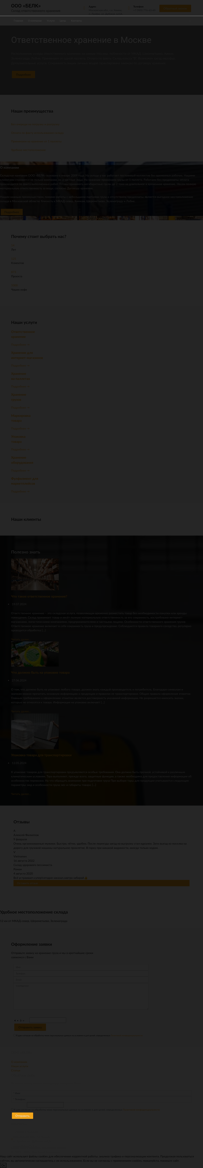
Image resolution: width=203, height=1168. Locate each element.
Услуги (51, 20)
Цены (63, 20)
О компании (35, 20)
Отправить (22, 1115)
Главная (18, 20)
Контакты (76, 20)
